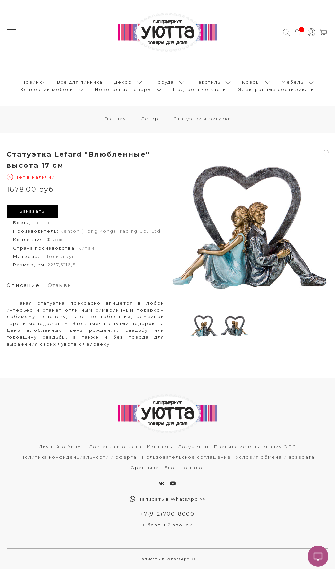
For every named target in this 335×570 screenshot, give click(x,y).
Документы (193, 447)
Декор (123, 82)
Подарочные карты (200, 89)
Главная (115, 119)
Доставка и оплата (115, 447)
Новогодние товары (123, 89)
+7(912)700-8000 (167, 514)
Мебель (293, 82)
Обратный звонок (167, 525)
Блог (170, 468)
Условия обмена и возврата (275, 457)
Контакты (160, 447)
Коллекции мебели (46, 89)
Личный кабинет (61, 447)
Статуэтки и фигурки (202, 119)
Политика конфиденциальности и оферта (78, 457)
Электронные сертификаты (276, 89)
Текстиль (208, 82)
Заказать (32, 211)
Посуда (163, 82)
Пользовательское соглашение (186, 457)
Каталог (193, 468)
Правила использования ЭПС (255, 447)
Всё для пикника (80, 82)
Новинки (33, 82)
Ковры (251, 82)
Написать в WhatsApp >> (168, 499)
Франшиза (144, 468)
